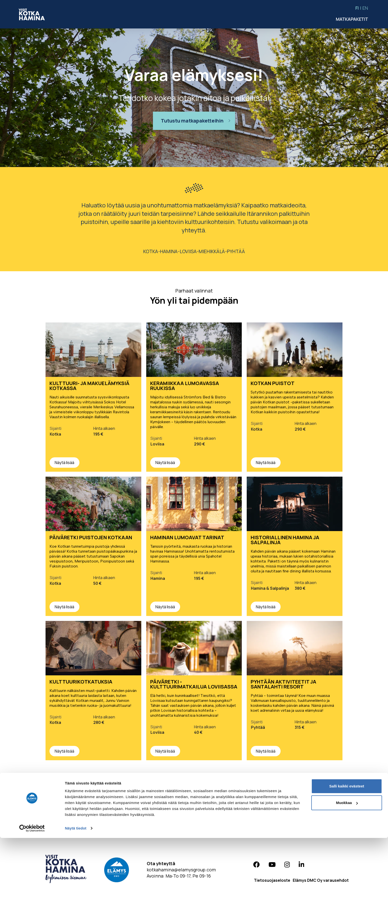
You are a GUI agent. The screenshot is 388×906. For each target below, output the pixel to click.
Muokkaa (347, 871)
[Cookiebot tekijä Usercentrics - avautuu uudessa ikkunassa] (32, 896)
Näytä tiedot (75, 896)
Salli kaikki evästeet (346, 854)
